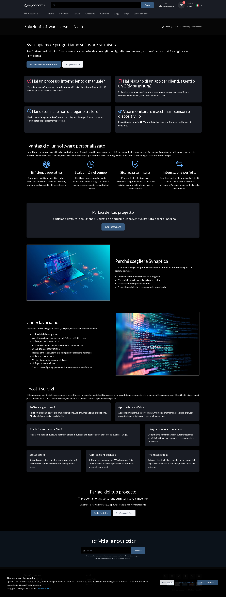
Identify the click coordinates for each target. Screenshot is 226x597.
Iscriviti (138, 550)
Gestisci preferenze (186, 582)
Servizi (77, 13)
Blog (116, 13)
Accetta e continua (207, 582)
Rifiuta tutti (167, 582)
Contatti (104, 13)
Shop (126, 13)
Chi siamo (90, 13)
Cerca (147, 5)
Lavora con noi (141, 13)
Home (51, 13)
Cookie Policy (43, 588)
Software (63, 13)
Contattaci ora (113, 226)
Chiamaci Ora (124, 513)
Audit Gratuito (101, 513)
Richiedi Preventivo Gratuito (44, 64)
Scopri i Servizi (73, 64)
